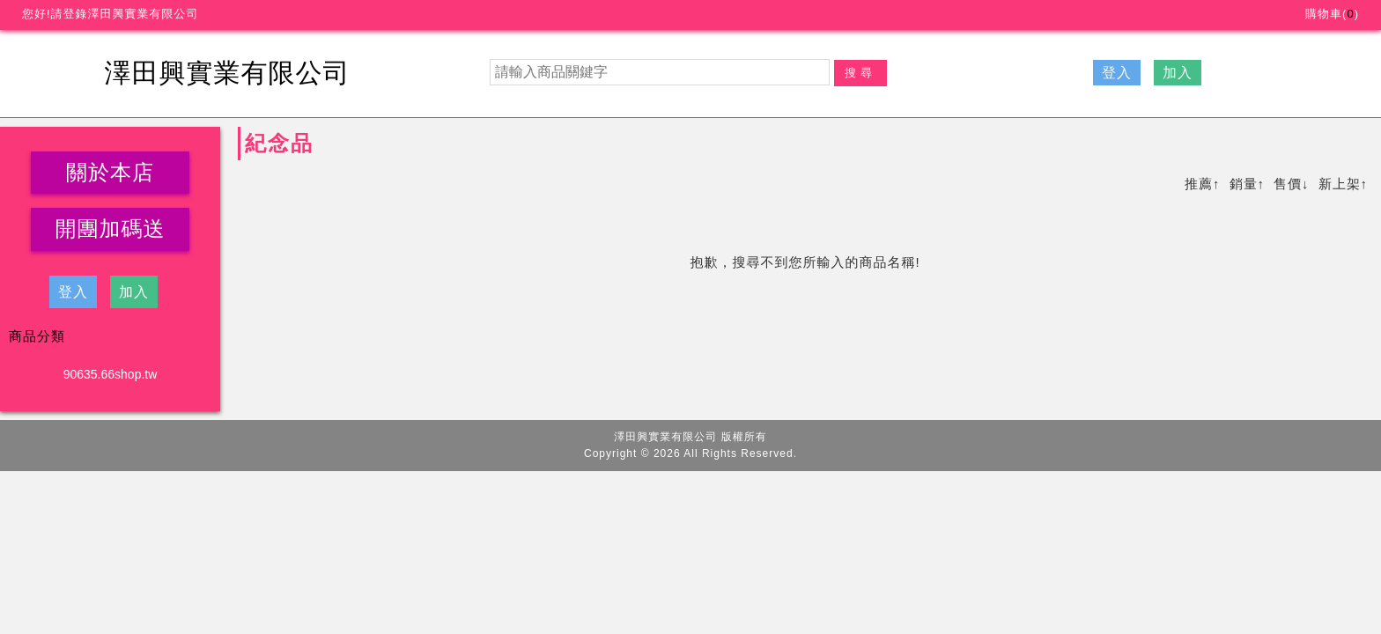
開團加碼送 (110, 228)
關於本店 (110, 172)
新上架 (1339, 183)
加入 (1178, 72)
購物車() (1332, 13)
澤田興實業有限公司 (228, 72)
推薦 (1199, 183)
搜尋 (860, 72)
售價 (1288, 183)
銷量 (1244, 183)
